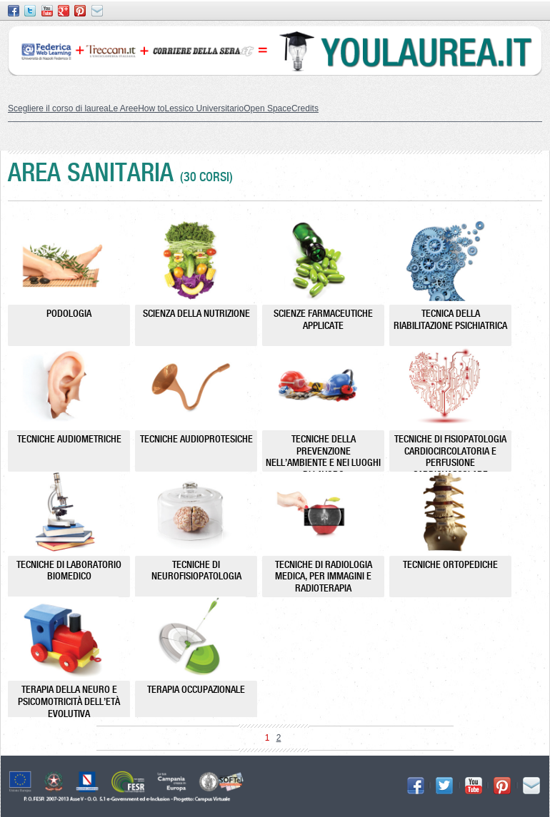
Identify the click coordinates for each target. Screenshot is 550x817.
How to (151, 108)
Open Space (267, 108)
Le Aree (123, 108)
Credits (305, 108)
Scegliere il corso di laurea (58, 108)
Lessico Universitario (204, 108)
